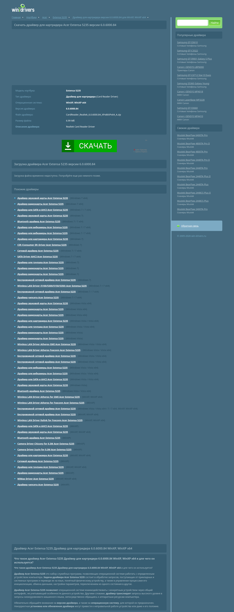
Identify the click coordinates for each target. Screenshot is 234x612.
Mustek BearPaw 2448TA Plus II (194, 176)
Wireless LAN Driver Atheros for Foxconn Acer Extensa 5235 (50, 402)
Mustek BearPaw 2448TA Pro (192, 168)
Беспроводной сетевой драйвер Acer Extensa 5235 (46, 279)
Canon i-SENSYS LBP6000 (190, 67)
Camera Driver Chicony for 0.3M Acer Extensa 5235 (45, 443)
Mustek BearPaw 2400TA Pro (192, 209)
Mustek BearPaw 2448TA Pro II (193, 159)
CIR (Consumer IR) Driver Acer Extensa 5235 (42, 244)
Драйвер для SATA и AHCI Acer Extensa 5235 (42, 209)
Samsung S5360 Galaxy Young (193, 83)
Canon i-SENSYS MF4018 (190, 91)
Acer (44, 17)
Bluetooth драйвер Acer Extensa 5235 (38, 221)
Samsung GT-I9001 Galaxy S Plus (194, 58)
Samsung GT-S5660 (187, 107)
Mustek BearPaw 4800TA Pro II (193, 143)
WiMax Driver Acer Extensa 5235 (35, 478)
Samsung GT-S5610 (187, 42)
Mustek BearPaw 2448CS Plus (192, 200)
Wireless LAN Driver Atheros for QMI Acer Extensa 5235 (48, 396)
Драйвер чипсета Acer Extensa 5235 (38, 297)
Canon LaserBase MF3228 (191, 99)
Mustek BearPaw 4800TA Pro (192, 151)
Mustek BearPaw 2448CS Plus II (194, 192)
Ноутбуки (31, 17)
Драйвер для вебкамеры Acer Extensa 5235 (42, 227)
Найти (215, 23)
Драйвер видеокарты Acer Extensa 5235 (40, 203)
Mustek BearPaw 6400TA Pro (192, 135)
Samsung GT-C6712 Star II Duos (194, 75)
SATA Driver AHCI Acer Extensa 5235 (37, 256)
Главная (16, 17)
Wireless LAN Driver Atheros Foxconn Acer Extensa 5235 (48, 350)
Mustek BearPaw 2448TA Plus (192, 184)
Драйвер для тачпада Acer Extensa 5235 (40, 262)
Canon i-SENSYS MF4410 (190, 116)
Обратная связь (190, 225)
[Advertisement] (89, 56)
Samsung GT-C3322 (187, 50)
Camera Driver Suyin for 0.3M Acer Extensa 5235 (44, 449)
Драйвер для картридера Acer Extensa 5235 (42, 239)
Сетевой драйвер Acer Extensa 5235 (37, 250)
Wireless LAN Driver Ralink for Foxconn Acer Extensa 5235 (50, 420)
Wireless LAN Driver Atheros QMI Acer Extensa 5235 (46, 344)
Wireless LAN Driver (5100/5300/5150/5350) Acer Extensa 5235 (52, 285)
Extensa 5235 (60, 17)
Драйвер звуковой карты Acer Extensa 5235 (42, 198)
